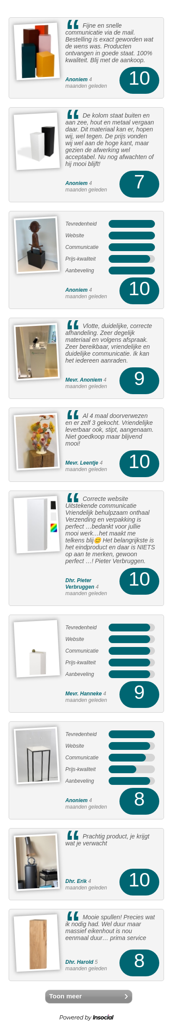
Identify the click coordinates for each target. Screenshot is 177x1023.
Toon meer (65, 996)
